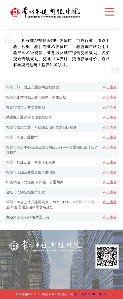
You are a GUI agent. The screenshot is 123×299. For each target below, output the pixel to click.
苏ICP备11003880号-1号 (90, 294)
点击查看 (110, 87)
